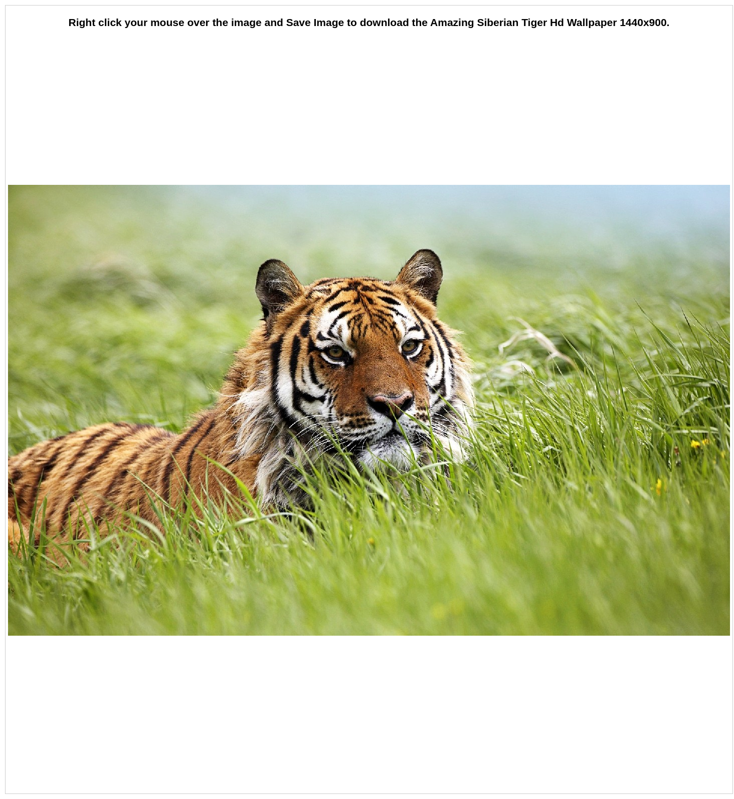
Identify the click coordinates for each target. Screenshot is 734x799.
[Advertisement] (369, 108)
